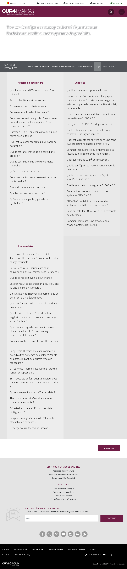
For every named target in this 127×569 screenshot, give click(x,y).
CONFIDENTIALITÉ (20, 549)
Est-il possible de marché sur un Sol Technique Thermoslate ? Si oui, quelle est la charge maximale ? (34, 258)
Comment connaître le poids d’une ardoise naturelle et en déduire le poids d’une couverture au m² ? (33, 122)
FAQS (98, 66)
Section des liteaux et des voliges (28, 100)
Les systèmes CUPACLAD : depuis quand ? (89, 124)
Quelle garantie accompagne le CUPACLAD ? (91, 185)
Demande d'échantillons (63, 492)
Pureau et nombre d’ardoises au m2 (29, 112)
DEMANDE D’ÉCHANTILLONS (63, 66)
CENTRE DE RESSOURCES (75, 3)
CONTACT (5, 549)
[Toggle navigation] (121, 12)
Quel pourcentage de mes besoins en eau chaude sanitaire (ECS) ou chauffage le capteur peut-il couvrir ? (32, 331)
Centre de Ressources (21, 20)
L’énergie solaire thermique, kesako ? (30, 428)
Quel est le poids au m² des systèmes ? (88, 159)
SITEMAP (93, 549)
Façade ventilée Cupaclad (63, 478)
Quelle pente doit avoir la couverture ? (31, 277)
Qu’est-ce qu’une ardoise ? (24, 171)
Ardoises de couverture (63, 470)
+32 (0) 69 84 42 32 (94, 555)
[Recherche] (111, 12)
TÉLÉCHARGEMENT (85, 66)
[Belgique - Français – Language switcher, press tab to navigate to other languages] (18, 3)
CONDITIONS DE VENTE (76, 549)
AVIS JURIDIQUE (37, 549)
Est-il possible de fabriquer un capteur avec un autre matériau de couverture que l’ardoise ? (35, 382)
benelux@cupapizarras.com (115, 555)
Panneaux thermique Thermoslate (63, 474)
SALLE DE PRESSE (98, 3)
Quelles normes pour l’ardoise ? (27, 193)
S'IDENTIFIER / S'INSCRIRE (48, 3)
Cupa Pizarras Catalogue (63, 488)
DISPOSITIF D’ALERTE (56, 549)
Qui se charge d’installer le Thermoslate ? (32, 392)
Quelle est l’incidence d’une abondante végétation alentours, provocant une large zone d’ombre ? (33, 317)
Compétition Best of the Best (63, 499)
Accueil (5, 20)
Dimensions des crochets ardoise (28, 106)
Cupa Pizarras (98, 564)
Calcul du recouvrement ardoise (27, 187)
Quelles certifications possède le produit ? (90, 90)
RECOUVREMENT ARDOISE (38, 66)
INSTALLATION (108, 66)
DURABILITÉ (117, 3)
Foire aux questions (63, 495)
